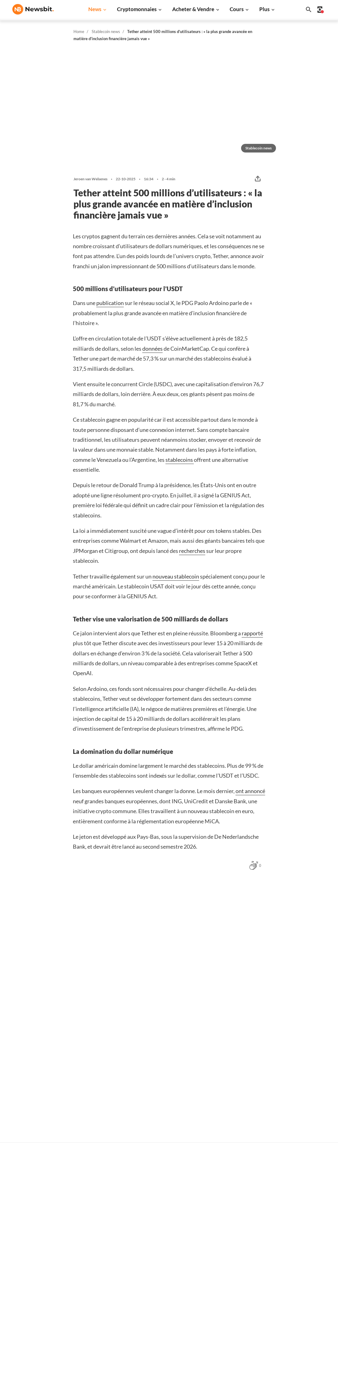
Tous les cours (238, 1220)
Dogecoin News (99, 1261)
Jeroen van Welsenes (90, 179)
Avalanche (234, 1323)
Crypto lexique (168, 1284)
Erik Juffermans (234, 1152)
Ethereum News (99, 1230)
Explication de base (173, 1304)
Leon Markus (35, 1160)
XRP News (93, 1240)
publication (110, 302)
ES (34, 1290)
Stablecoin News (100, 1292)
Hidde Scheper (37, 996)
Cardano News (98, 1251)
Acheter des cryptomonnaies (182, 1220)
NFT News (93, 1313)
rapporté (252, 633)
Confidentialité (309, 1335)
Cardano (232, 1261)
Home (78, 31)
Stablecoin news (106, 31)
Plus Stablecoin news (286, 891)
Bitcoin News (96, 1220)
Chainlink (233, 1313)
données (152, 348)
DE (25, 1290)
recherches (192, 550)
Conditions (305, 1356)
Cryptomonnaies (136, 9)
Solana (231, 1282)
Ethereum (234, 1240)
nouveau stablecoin (175, 576)
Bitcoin (231, 1230)
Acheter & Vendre (193, 9)
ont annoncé (250, 791)
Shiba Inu (233, 1292)
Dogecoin (233, 1271)
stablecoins (179, 459)
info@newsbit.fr (28, 1236)
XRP (228, 1251)
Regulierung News (101, 1302)
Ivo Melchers (232, 1011)
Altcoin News (96, 1271)
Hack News (94, 1323)
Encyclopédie (166, 1294)
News (94, 9)
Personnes (164, 1273)
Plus (264, 9)
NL (15, 1290)
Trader (160, 1230)
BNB (229, 1333)
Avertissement (309, 1345)
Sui (227, 1302)
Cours (237, 9)
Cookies (302, 1366)
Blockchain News (100, 1282)
